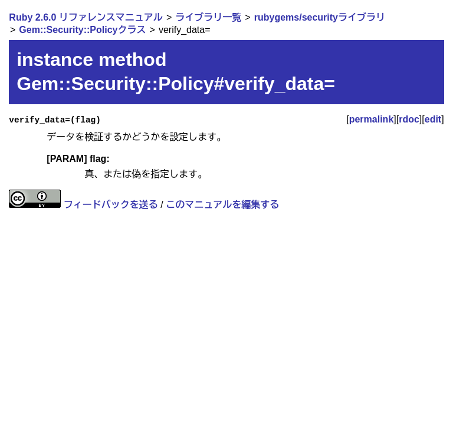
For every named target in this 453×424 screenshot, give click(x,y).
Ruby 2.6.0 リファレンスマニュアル (85, 17)
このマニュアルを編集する (222, 205)
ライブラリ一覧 (208, 17)
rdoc (409, 119)
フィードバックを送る (111, 205)
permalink (371, 119)
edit (433, 119)
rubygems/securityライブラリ (319, 17)
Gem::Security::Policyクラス (82, 30)
